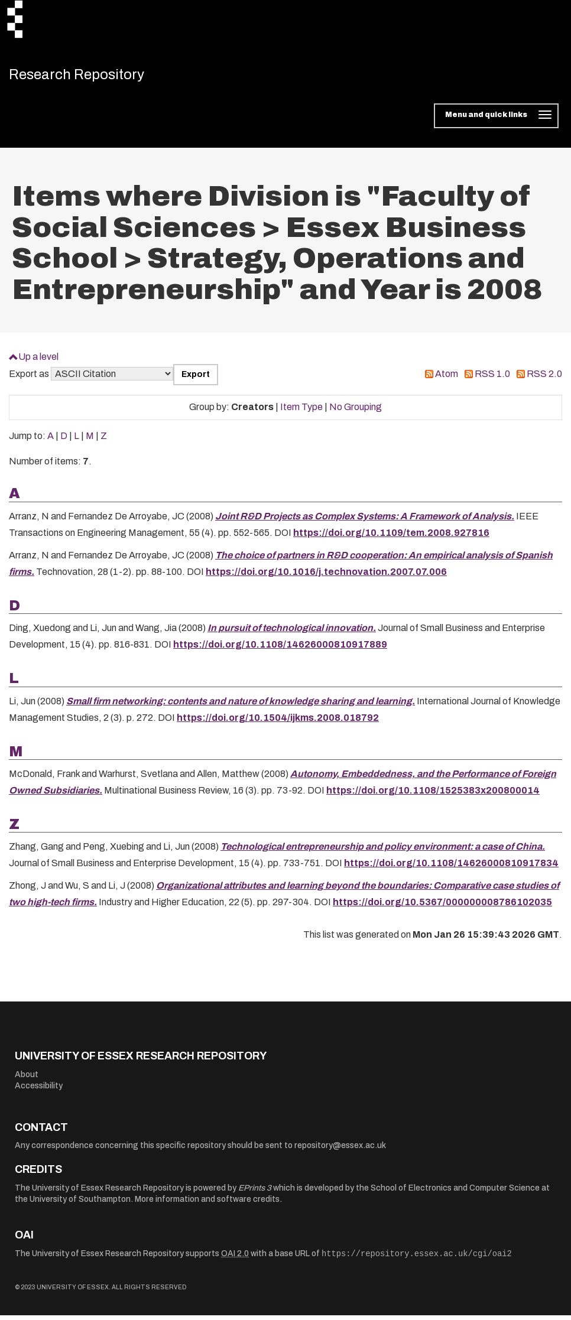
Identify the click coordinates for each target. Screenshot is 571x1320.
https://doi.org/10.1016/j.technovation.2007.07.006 (326, 576)
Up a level (38, 361)
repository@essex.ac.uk (340, 1150)
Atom (446, 378)
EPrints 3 (254, 1192)
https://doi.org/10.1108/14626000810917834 (451, 868)
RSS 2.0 (544, 378)
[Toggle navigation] (496, 120)
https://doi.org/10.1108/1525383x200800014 (433, 795)
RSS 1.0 (492, 378)
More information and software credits (207, 1203)
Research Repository (92, 76)
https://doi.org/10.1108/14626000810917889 (280, 649)
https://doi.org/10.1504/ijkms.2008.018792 (278, 722)
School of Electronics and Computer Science (455, 1192)
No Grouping (355, 412)
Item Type (301, 412)
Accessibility (39, 1090)
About (26, 1078)
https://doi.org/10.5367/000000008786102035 (442, 907)
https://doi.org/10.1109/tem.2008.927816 (391, 537)
